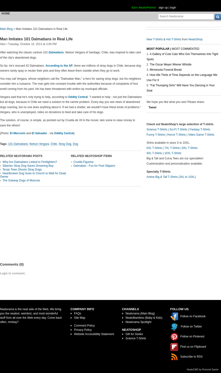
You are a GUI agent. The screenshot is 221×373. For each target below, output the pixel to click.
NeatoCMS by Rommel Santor (203, 369)
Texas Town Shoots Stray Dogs (22, 169)
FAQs (77, 313)
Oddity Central (78, 97)
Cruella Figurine (84, 162)
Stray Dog (65, 144)
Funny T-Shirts (156, 134)
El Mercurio (17, 133)
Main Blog (6, 29)
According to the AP (59, 65)
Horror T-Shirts (176, 134)
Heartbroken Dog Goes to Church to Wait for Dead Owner (33, 175)
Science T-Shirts (157, 129)
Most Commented (185, 49)
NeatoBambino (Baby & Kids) (144, 317)
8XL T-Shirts (189, 148)
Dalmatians (56, 52)
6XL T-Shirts (154, 148)
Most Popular (158, 49)
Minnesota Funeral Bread (166, 69)
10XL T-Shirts (172, 153)
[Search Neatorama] (186, 16)
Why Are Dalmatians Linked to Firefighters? (30, 162)
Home (5, 13)
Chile (54, 144)
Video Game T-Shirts (201, 134)
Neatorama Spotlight (138, 322)
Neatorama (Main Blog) (140, 313)
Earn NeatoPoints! (144, 7)
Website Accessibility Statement (94, 334)
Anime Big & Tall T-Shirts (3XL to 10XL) (171, 177)
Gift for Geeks (134, 334)
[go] (218, 17)
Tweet (152, 107)
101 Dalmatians (18, 144)
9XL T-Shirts (154, 153)
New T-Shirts (155, 39)
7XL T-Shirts (172, 148)
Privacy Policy (83, 330)
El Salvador (39, 133)
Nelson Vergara (39, 144)
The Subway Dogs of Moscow (21, 180)
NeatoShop (195, 39)
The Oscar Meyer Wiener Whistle (170, 64)
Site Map (79, 317)
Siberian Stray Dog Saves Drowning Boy (28, 165)
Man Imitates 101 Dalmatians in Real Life (36, 39)
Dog (75, 144)
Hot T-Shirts (173, 39)
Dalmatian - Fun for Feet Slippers (94, 165)
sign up (163, 7)
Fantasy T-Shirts (200, 129)
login (173, 7)
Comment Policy (84, 325)
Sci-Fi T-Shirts (178, 129)
